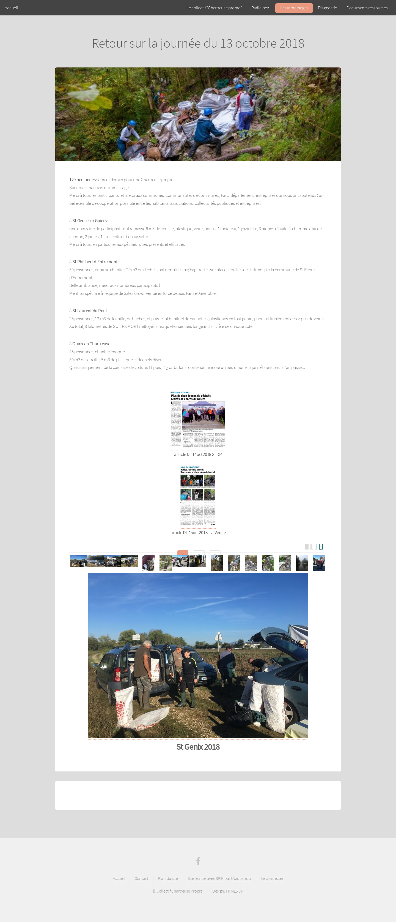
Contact (141, 878)
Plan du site (168, 878)
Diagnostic (327, 8)
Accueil (11, 8)
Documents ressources (367, 8)
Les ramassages (294, 8)
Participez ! (261, 8)
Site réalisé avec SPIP (206, 878)
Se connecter (271, 878)
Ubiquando (241, 878)
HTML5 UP (235, 891)
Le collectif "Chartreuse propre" (214, 8)
